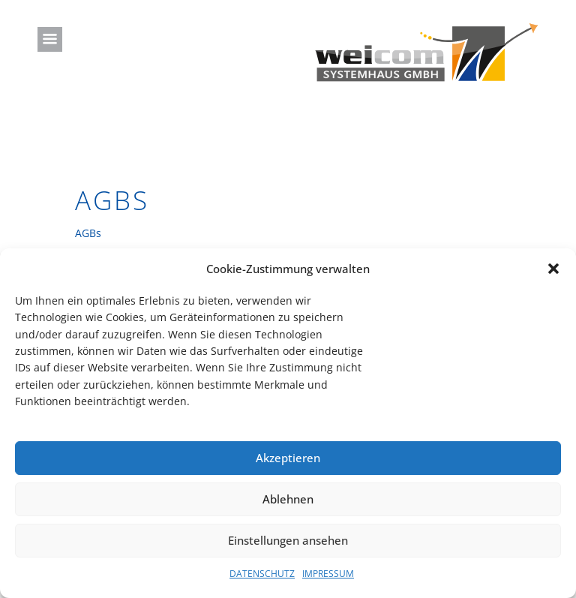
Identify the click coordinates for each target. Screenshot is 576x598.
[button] (553, 268)
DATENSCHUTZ (262, 573)
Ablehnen (288, 498)
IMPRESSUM (328, 573)
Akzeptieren (288, 457)
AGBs (88, 233)
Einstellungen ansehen (288, 540)
